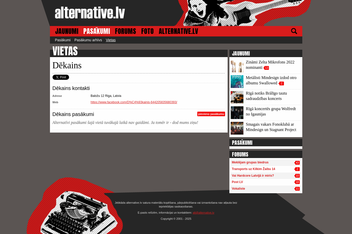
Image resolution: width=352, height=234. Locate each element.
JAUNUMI (66, 31)
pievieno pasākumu (211, 113)
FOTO (147, 31)
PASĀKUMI (96, 31)
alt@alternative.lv (203, 212)
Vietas (111, 40)
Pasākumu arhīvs (88, 40)
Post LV (237, 182)
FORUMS (125, 31)
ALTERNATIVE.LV (178, 31)
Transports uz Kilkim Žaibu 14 (253, 169)
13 (266, 67)
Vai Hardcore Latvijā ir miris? (253, 175)
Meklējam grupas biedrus (250, 162)
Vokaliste (238, 188)
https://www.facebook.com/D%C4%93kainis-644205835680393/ (134, 102)
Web (55, 102)
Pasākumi (63, 40)
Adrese (57, 95)
